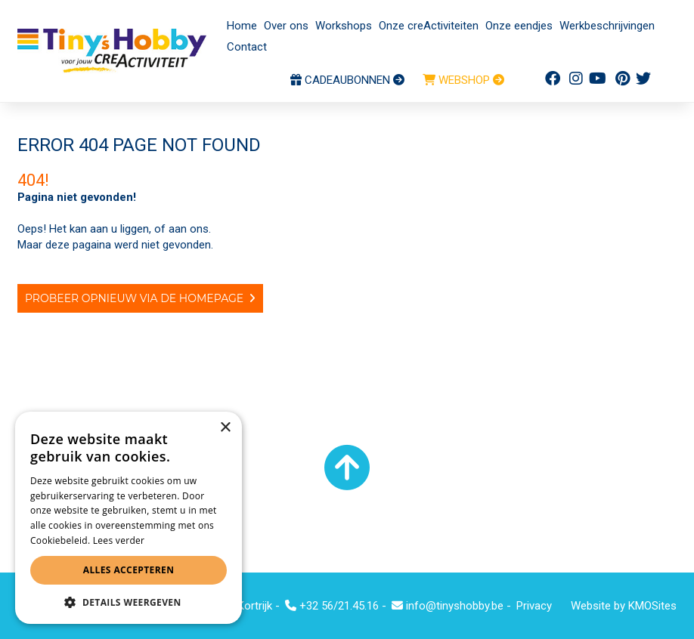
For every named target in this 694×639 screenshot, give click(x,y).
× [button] (225, 428)
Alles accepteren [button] (129, 569)
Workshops (343, 25)
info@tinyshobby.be (447, 606)
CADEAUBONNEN (347, 80)
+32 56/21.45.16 (332, 606)
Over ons (286, 25)
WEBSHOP (463, 80)
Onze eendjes (519, 25)
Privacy (534, 606)
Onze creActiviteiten (429, 25)
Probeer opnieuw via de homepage (134, 298)
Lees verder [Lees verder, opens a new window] (119, 540)
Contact (247, 47)
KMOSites (652, 606)
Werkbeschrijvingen (607, 25)
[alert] (128, 518)
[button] (128, 601)
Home (242, 25)
